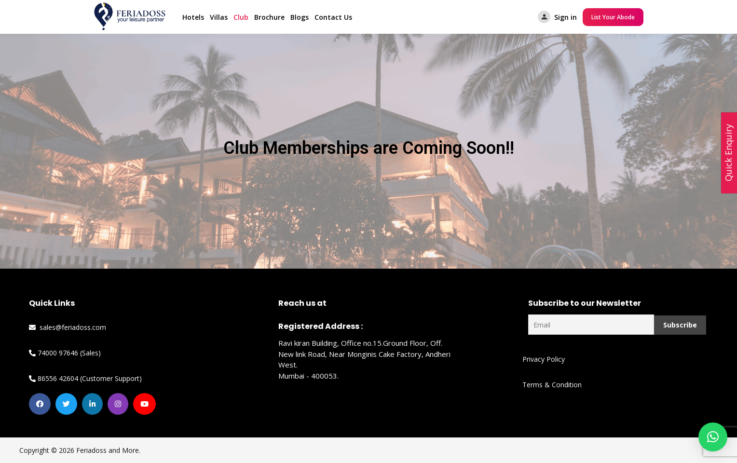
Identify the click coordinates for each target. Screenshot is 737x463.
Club (240, 17)
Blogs (299, 17)
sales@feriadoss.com (67, 327)
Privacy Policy (543, 359)
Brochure (269, 17)
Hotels (193, 17)
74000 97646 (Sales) (65, 352)
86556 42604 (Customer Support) (85, 378)
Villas (219, 17)
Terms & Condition (552, 384)
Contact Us (333, 17)
